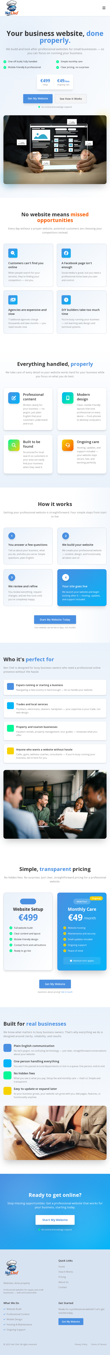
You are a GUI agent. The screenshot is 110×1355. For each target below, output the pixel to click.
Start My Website (55, 1220)
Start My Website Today (55, 619)
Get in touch (66, 992)
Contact (62, 1287)
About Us (63, 1282)
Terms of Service (99, 1344)
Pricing (62, 1277)
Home (61, 1266)
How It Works (65, 1271)
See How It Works (71, 98)
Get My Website (38, 98)
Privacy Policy (81, 1344)
